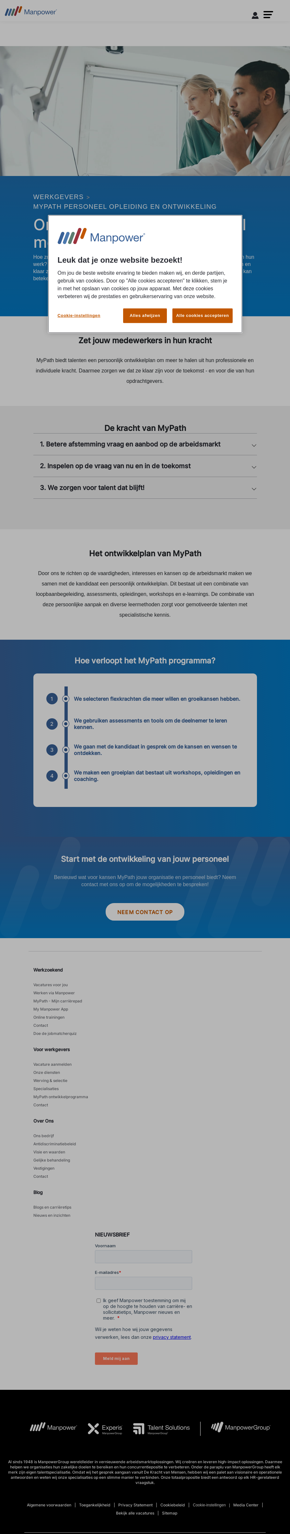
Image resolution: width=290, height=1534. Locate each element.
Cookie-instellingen (79, 306)
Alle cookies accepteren (202, 306)
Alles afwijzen (145, 306)
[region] (145, 269)
